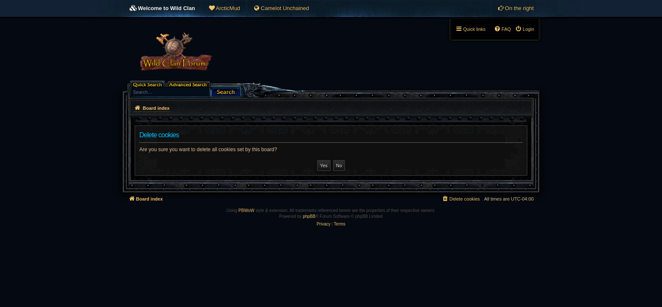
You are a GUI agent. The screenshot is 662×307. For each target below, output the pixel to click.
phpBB (309, 216)
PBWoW (247, 210)
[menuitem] (224, 8)
